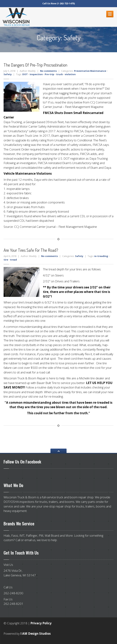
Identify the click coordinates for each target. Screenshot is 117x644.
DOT (25, 74)
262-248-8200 (13, 593)
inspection (36, 74)
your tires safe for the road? (31, 250)
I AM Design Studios (35, 633)
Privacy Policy (41, 623)
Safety (8, 74)
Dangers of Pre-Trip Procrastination (35, 65)
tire (6, 259)
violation (70, 74)
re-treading (101, 256)
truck (59, 74)
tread (13, 259)
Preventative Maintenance (90, 70)
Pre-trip (49, 74)
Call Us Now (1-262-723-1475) (58, 3)
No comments (48, 70)
